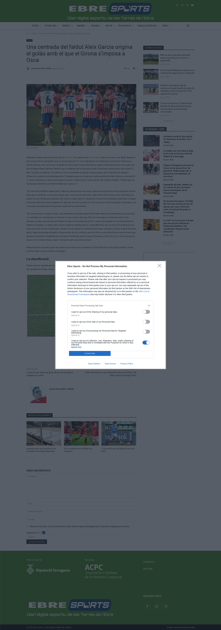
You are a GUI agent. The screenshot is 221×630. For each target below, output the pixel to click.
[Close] (160, 266)
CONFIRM (89, 353)
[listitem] (110, 305)
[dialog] (110, 315)
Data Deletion (94, 363)
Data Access (110, 363)
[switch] (146, 312)
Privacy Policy (126, 363)
